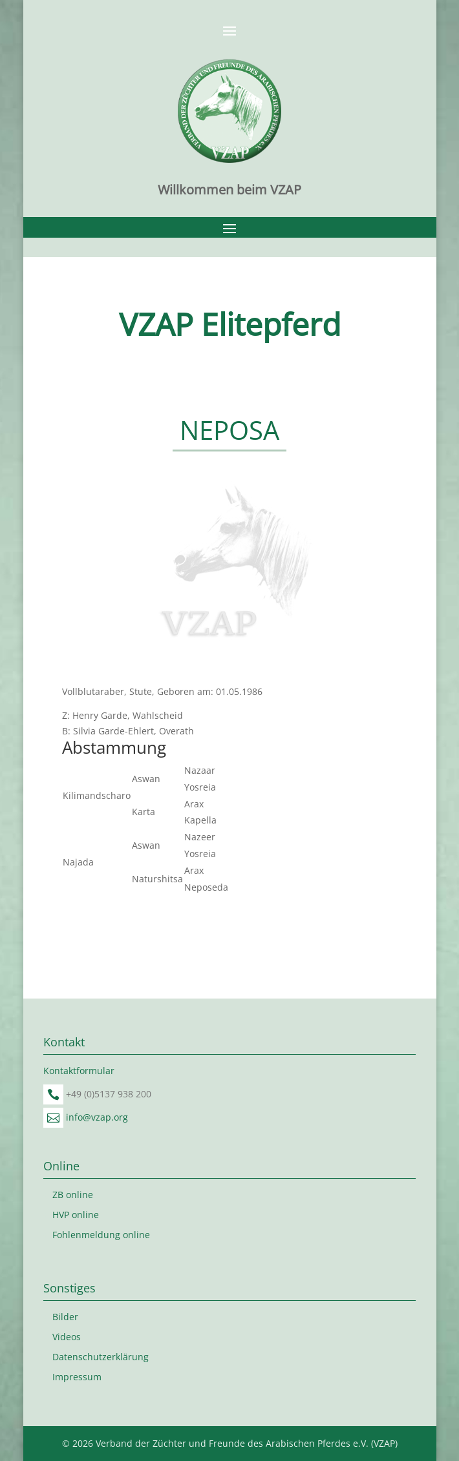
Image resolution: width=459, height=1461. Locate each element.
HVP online (75, 1214)
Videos (66, 1337)
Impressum (76, 1377)
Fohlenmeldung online (101, 1234)
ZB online (72, 1194)
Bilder (65, 1317)
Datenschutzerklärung (100, 1357)
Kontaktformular (78, 1070)
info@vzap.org (97, 1117)
